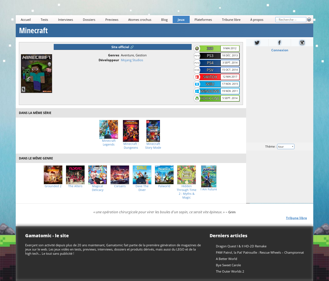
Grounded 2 (53, 186)
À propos (256, 19)
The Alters (75, 186)
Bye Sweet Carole (228, 265)
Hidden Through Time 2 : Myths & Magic (186, 191)
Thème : (279, 146)
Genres (113, 55)
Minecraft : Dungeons (131, 146)
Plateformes (203, 19)
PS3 (210, 55)
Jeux (181, 19)
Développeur (109, 60)
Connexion (279, 50)
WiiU (210, 83)
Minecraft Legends (109, 142)
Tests (44, 19)
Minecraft (33, 30)
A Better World (226, 259)
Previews (111, 19)
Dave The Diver (142, 188)
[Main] (145, 19)
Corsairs (120, 186)
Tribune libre (231, 19)
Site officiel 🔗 (122, 47)
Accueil (26, 19)
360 (210, 48)
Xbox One (210, 98)
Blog (164, 19)
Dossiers (89, 19)
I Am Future (209, 189)
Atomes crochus (139, 19)
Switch (210, 76)
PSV (210, 69)
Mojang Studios (132, 60)
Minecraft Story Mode (153, 146)
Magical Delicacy (97, 188)
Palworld (164, 186)
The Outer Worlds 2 (230, 271)
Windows (210, 91)
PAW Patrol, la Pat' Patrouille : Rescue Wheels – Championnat (260, 252)
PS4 (210, 62)
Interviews (65, 19)
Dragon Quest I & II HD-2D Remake (241, 246)
